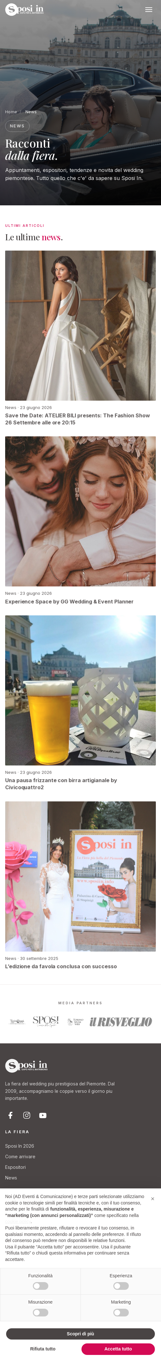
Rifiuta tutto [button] (43, 1348)
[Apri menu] (149, 10)
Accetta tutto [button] (118, 1348)
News (11, 1177)
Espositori (15, 1167)
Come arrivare (20, 1156)
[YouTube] (42, 1115)
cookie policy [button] (18, 1221)
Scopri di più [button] (80, 1333)
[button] (152, 1199)
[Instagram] (26, 1115)
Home (11, 111)
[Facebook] (10, 1115)
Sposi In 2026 (19, 1146)
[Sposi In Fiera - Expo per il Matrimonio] (24, 9)
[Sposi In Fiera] (26, 1066)
